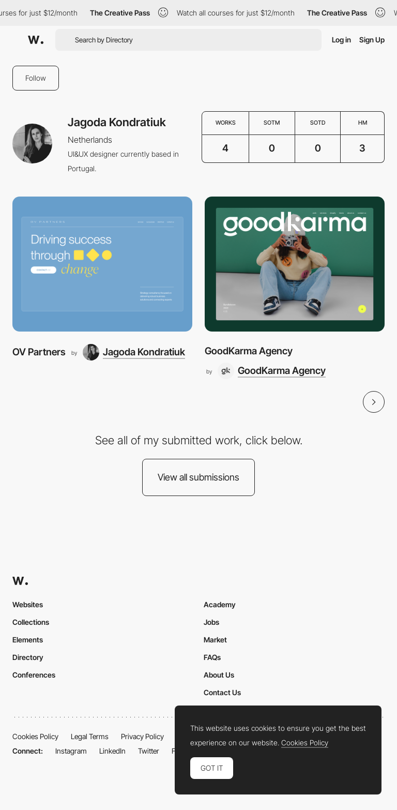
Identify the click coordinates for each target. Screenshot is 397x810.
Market (215, 639)
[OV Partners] (102, 264)
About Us (219, 674)
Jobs (211, 622)
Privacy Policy (142, 736)
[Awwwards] (35, 40)
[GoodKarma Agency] (295, 264)
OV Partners (39, 352)
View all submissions (198, 477)
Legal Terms (90, 736)
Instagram (71, 750)
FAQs (212, 657)
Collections (30, 622)
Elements (27, 639)
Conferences (33, 674)
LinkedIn (112, 750)
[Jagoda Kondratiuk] (134, 352)
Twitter (148, 750)
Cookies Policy (35, 736)
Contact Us (222, 692)
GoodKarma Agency (249, 351)
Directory (27, 657)
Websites (27, 604)
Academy (220, 604)
